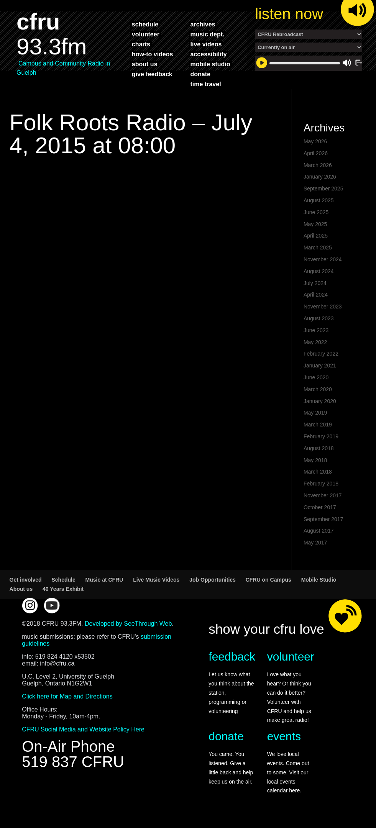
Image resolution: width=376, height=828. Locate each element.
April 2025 (316, 236)
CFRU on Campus (268, 580)
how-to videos (152, 54)
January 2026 (320, 177)
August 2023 (319, 318)
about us (145, 64)
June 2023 (316, 330)
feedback (232, 656)
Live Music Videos (156, 580)
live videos (206, 44)
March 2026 (318, 165)
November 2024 (323, 259)
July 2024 (315, 283)
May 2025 (315, 224)
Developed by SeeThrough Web (128, 623)
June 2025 (316, 212)
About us (21, 589)
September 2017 (323, 519)
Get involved (26, 580)
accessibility (208, 54)
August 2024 (319, 271)
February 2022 (321, 354)
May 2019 (315, 413)
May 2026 (315, 141)
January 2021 (320, 365)
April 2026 (316, 153)
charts (141, 44)
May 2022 (315, 342)
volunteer (145, 34)
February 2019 (321, 436)
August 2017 (319, 531)
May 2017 (315, 542)
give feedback (152, 74)
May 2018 (315, 460)
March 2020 (318, 389)
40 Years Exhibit (63, 589)
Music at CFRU (104, 580)
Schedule (63, 580)
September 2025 (323, 188)
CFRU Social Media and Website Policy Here (83, 729)
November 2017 (323, 495)
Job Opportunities (212, 580)
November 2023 (323, 306)
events (284, 736)
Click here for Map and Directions (67, 696)
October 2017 (320, 507)
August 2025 (319, 200)
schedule (145, 24)
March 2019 (318, 424)
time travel (205, 84)
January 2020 (320, 401)
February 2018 (321, 483)
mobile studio (210, 64)
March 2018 (318, 472)
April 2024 (316, 295)
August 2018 (319, 448)
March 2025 (318, 247)
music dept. (207, 34)
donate (200, 74)
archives (202, 24)
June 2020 (316, 377)
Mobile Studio (319, 580)
